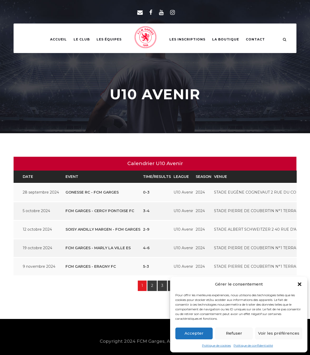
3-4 (146, 210)
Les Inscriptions (187, 39)
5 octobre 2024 (36, 210)
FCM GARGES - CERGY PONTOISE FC (99, 210)
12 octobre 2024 (37, 229)
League (181, 176)
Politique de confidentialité (253, 345)
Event (71, 176)
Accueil (58, 39)
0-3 (146, 192)
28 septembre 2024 (41, 192)
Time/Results (157, 176)
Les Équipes (109, 39)
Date (28, 176)
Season (203, 176)
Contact (255, 39)
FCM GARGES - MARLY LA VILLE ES (98, 248)
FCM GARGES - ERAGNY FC (90, 266)
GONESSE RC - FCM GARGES (92, 192)
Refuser (234, 333)
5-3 (146, 266)
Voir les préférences (278, 333)
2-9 (146, 229)
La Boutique (225, 39)
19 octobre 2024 (37, 248)
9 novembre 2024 (39, 266)
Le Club (82, 39)
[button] (299, 284)
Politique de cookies (216, 345)
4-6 (146, 248)
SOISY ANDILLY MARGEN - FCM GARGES (102, 229)
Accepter (194, 333)
